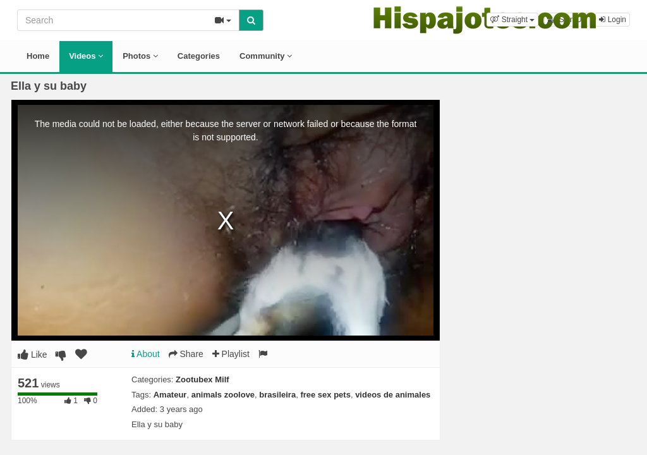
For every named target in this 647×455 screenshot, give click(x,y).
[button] (512, 20)
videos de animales (392, 394)
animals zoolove (223, 394)
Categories (199, 56)
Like (32, 354)
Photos (140, 56)
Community (265, 56)
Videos (86, 56)
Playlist (231, 354)
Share (186, 354)
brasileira (277, 394)
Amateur (170, 394)
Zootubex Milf (202, 379)
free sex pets (325, 394)
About (145, 354)
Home (38, 56)
